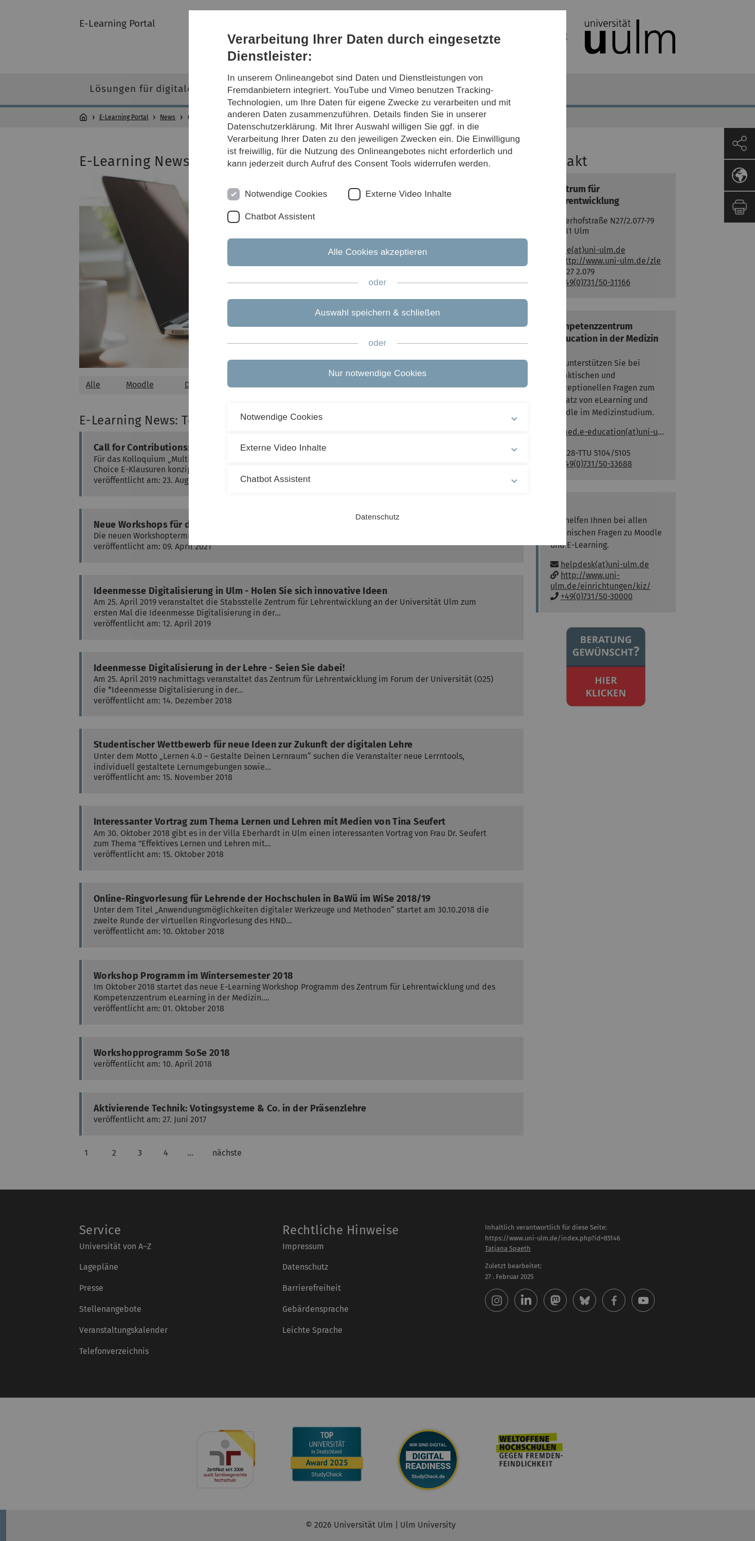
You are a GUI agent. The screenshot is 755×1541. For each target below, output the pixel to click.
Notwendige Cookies (286, 194)
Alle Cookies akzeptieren (377, 252)
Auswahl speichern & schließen (377, 313)
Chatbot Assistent (280, 216)
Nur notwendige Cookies (378, 373)
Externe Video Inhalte (409, 194)
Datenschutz (377, 516)
